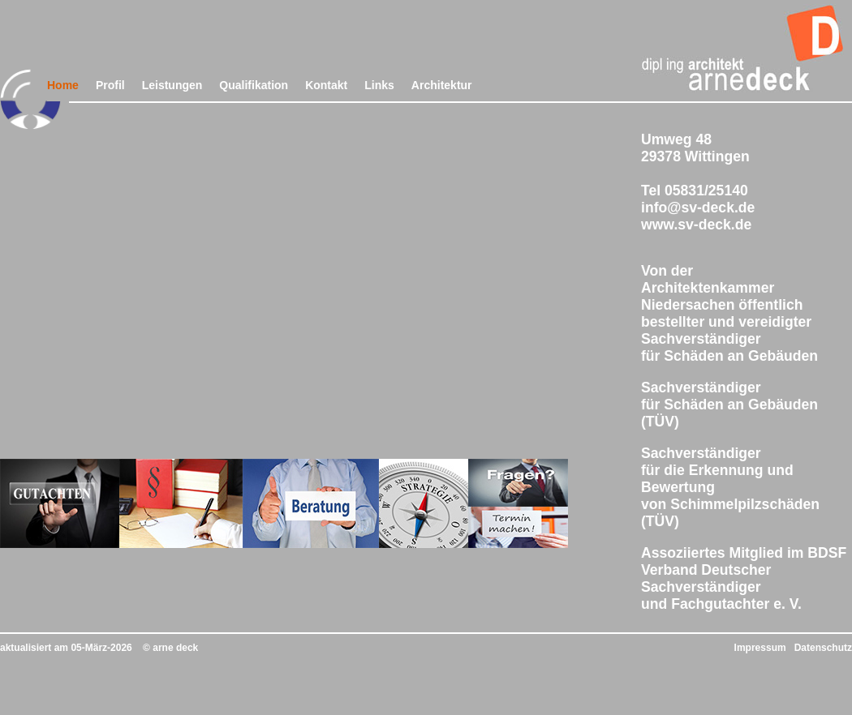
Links (379, 85)
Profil (110, 85)
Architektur (441, 85)
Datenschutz (823, 647)
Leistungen (172, 85)
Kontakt (326, 85)
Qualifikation (253, 85)
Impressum (760, 647)
